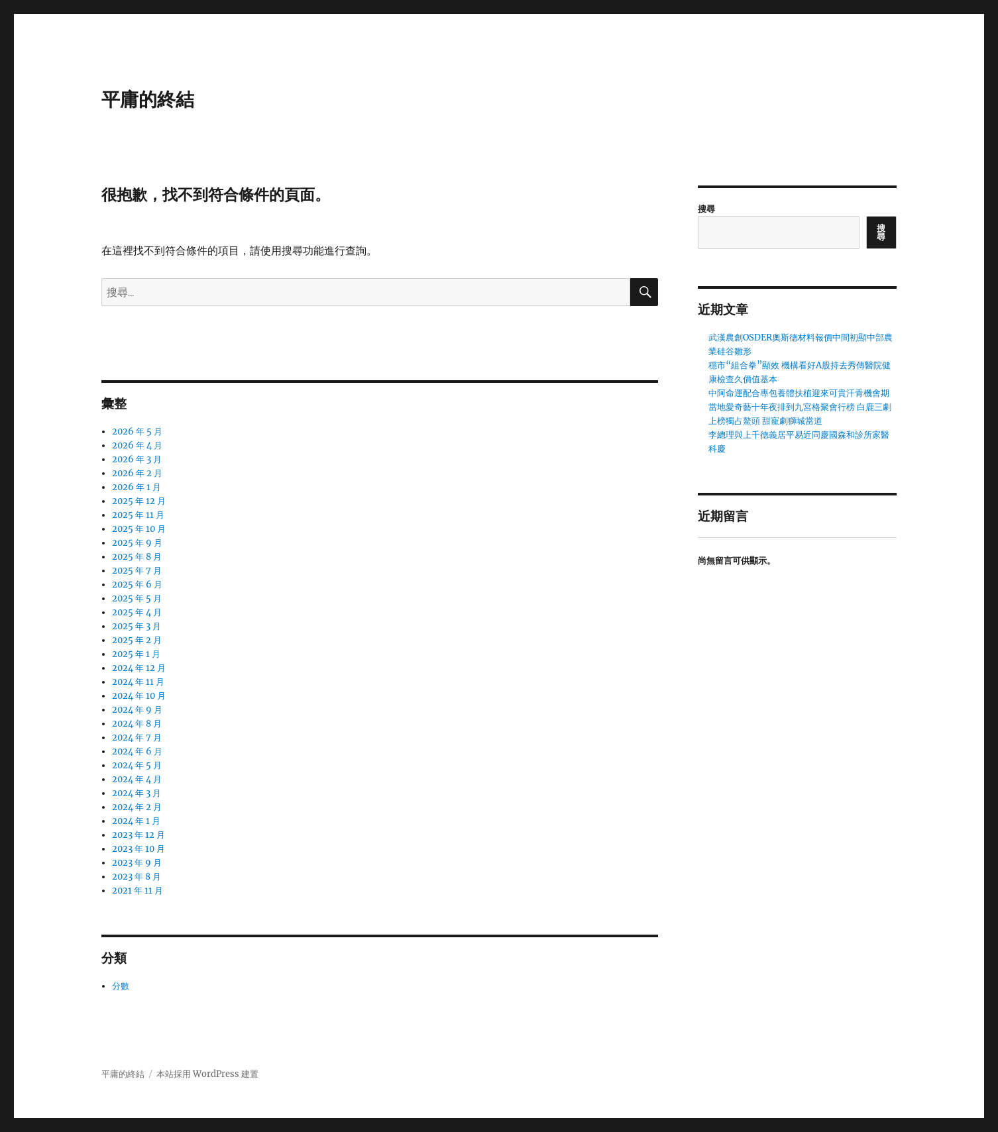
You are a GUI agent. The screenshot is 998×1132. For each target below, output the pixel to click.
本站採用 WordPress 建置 (207, 1074)
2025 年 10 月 (139, 529)
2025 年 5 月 (137, 598)
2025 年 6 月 (137, 584)
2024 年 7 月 (137, 737)
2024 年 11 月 (138, 682)
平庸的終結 (147, 99)
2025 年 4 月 (137, 612)
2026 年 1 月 (136, 487)
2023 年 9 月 (137, 862)
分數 (120, 986)
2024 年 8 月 (137, 723)
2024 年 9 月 (137, 709)
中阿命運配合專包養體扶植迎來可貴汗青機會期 (798, 393)
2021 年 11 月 (137, 890)
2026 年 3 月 (137, 459)
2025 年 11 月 (138, 515)
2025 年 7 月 (137, 570)
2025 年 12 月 (139, 501)
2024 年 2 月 (137, 807)
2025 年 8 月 (137, 556)
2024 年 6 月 (137, 751)
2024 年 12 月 (139, 668)
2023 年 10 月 (138, 848)
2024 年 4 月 (137, 779)
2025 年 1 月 (136, 654)
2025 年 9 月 (137, 542)
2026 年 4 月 (137, 445)
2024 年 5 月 (137, 765)
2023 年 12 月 (138, 835)
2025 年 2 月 (137, 640)
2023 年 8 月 (136, 876)
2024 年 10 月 (139, 695)
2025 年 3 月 (136, 626)
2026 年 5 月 (137, 431)
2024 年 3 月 (136, 793)
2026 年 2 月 (137, 473)
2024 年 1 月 (136, 821)
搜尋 (706, 209)
